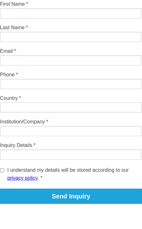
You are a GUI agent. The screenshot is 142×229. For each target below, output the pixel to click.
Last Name (12, 27)
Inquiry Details (16, 145)
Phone (7, 74)
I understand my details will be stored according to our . (68, 174)
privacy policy (22, 178)
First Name (12, 4)
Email (6, 51)
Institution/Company (22, 121)
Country (9, 98)
